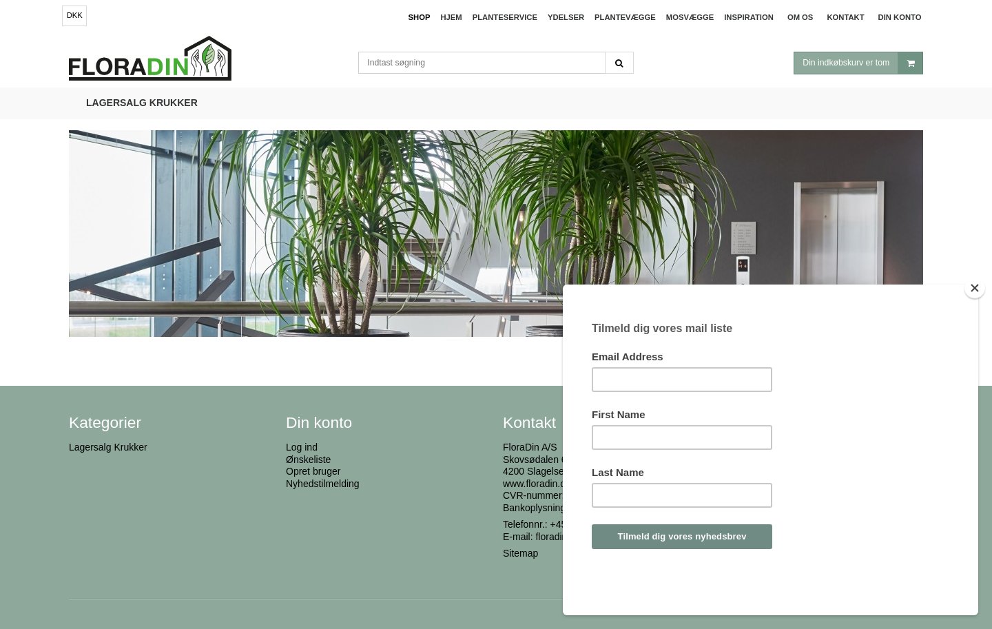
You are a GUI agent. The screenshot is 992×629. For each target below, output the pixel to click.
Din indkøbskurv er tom (862, 63)
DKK (75, 15)
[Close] (974, 325)
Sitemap (520, 553)
